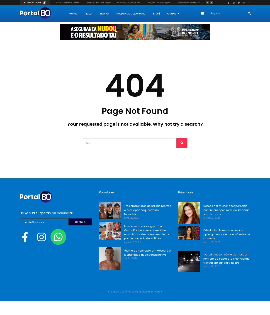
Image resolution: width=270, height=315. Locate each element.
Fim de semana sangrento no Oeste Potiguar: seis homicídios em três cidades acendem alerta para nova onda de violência (146, 232)
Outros (173, 13)
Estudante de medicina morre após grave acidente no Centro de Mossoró (226, 234)
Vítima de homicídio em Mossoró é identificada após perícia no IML (147, 253)
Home (73, 13)
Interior (104, 13)
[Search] (229, 13)
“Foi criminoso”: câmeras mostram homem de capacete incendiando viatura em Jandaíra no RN (226, 259)
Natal (88, 13)
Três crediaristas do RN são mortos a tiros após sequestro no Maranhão (147, 210)
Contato (80, 222)
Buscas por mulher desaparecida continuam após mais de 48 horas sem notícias (226, 210)
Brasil (156, 13)
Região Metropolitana (130, 13)
